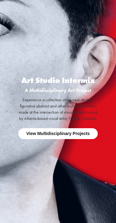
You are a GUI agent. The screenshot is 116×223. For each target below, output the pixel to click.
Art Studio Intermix (58, 80)
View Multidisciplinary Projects (58, 133)
